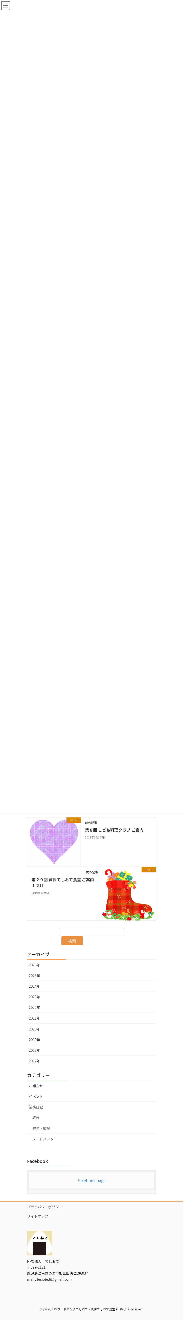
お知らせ (36, 1085)
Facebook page (91, 1180)
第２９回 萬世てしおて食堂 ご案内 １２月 (65, 882)
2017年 (34, 1060)
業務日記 (36, 1106)
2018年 (34, 1050)
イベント (36, 1096)
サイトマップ (37, 1216)
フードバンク (43, 1138)
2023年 (34, 996)
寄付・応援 (41, 1128)
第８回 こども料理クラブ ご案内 (114, 830)
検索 (72, 941)
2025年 (34, 975)
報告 (35, 1117)
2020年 (34, 1028)
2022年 (34, 1007)
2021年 (34, 1018)
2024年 (34, 986)
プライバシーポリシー (44, 1206)
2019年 (34, 1039)
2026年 (34, 964)
